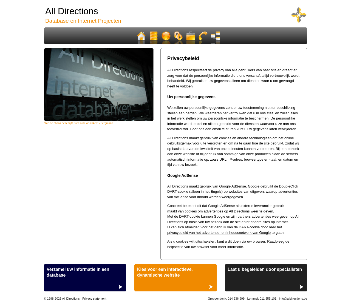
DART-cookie (190, 216)
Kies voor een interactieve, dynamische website (165, 272)
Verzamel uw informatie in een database (78, 272)
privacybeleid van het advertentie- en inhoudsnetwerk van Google (219, 233)
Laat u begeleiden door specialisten (265, 269)
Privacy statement (94, 298)
